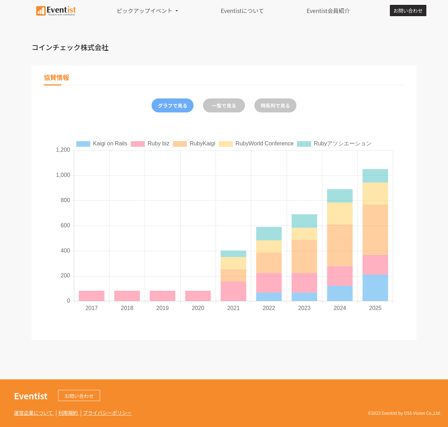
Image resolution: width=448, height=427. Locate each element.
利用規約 (68, 412)
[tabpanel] (224, 225)
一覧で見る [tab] (224, 105)
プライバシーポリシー (107, 412)
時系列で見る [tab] (275, 105)
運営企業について (34, 412)
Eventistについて (242, 10)
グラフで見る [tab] (172, 105)
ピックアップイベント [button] (145, 10)
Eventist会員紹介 (328, 10)
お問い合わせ (408, 10)
